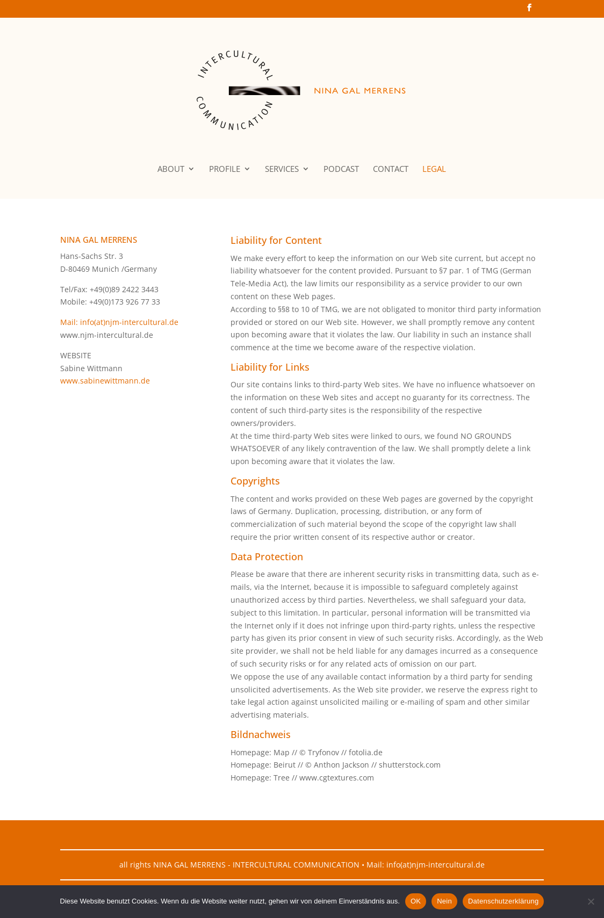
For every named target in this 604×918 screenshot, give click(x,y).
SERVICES (282, 169)
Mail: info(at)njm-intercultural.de (119, 322)
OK (416, 901)
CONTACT (390, 169)
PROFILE (224, 169)
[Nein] (590, 901)
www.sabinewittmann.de (105, 380)
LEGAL (434, 169)
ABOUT (170, 169)
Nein (444, 901)
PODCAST (341, 169)
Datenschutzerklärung (503, 901)
